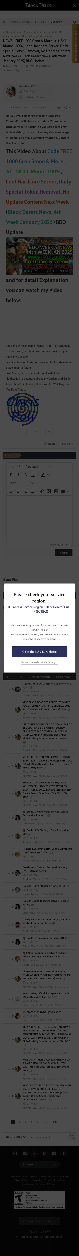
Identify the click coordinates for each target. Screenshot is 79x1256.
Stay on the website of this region (39, 662)
